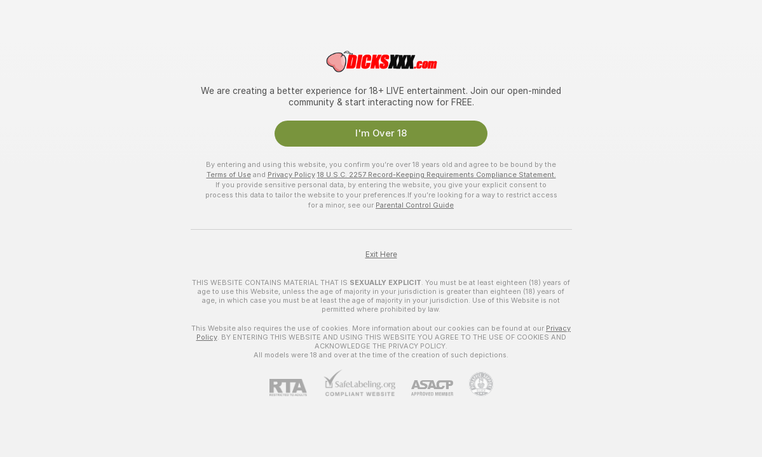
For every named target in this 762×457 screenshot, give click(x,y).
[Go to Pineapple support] (473, 384)
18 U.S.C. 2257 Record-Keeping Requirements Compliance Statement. (436, 174)
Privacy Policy (291, 174)
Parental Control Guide (415, 205)
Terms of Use (229, 174)
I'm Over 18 (381, 133)
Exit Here (381, 254)
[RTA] (296, 387)
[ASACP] (424, 388)
